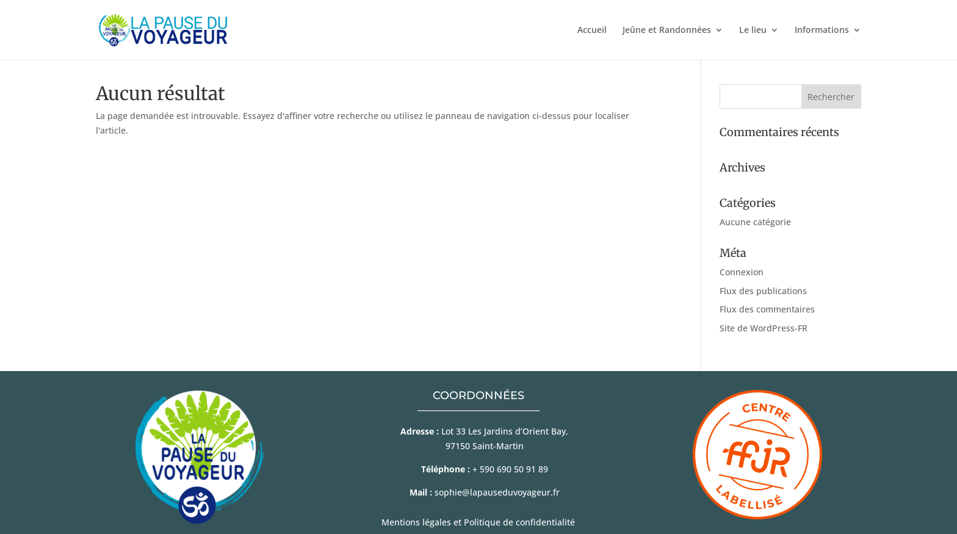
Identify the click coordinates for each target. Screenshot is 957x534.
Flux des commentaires (767, 309)
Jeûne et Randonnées (667, 30)
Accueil (592, 30)
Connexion (742, 272)
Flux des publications (763, 291)
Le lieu (753, 30)
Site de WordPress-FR (763, 328)
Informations (822, 30)
